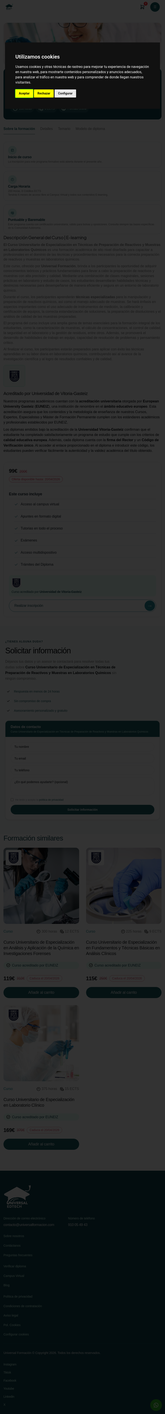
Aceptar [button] (24, 93)
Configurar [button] (65, 93)
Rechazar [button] (43, 93)
